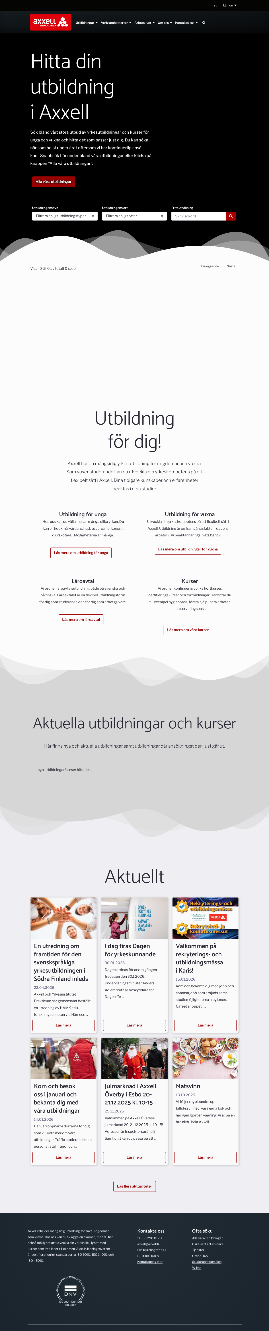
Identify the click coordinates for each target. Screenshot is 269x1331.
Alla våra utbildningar (54, 182)
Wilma (196, 1268)
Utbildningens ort (115, 208)
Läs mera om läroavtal (81, 619)
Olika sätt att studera (207, 1244)
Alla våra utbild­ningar (207, 1238)
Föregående (210, 266)
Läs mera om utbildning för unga (81, 553)
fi (208, 5)
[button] (230, 5)
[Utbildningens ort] (134, 216)
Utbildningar (87, 23)
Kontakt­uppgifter (150, 1262)
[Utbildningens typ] (65, 216)
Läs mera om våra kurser (188, 630)
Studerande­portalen (207, 1262)
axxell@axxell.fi (148, 1244)
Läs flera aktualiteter (134, 1186)
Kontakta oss (186, 23)
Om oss (165, 23)
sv (215, 5)
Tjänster (198, 1250)
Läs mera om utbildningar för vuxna (188, 549)
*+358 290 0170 (149, 1238)
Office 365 (200, 1256)
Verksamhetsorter (116, 23)
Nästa (231, 266)
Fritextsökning (182, 208)
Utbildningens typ (45, 208)
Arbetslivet (144, 23)
